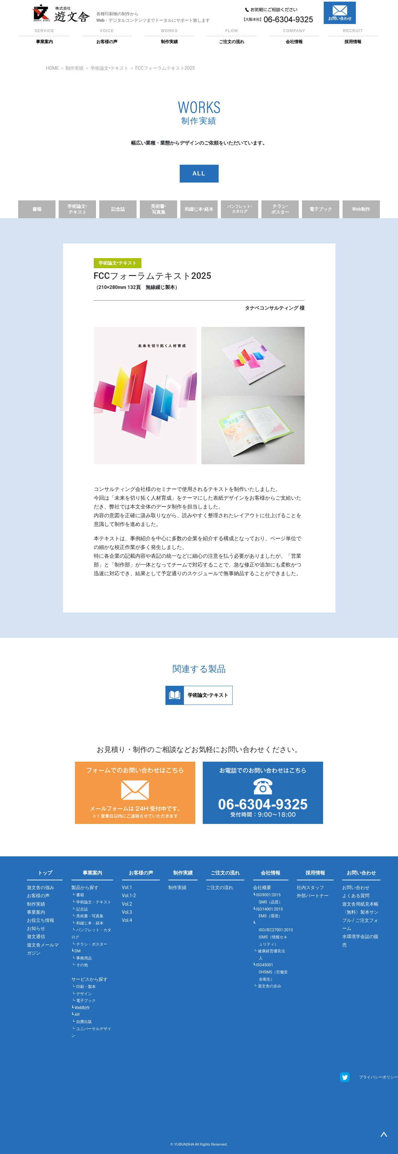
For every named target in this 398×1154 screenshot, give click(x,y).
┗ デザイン (81, 994)
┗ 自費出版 (81, 1021)
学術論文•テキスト (109, 68)
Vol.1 (127, 887)
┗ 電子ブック (83, 1000)
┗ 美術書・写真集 (87, 916)
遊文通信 (36, 936)
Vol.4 (127, 920)
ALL (198, 173)
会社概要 (262, 887)
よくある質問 (355, 895)
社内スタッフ (310, 887)
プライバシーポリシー (378, 1077)
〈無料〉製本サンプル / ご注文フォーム (360, 920)
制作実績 (75, 68)
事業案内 (36, 912)
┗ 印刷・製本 (83, 986)
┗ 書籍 (77, 895)
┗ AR (75, 1014)
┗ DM (75, 951)
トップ (45, 873)
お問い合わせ (361, 873)
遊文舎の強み (40, 887)
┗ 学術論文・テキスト (91, 902)
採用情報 (315, 873)
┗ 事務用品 (81, 958)
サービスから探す (89, 979)
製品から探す (85, 887)
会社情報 (270, 873)
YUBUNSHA (184, 1144)
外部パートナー (313, 895)
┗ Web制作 (80, 1007)
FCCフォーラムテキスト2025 (165, 68)
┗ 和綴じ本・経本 (87, 923)
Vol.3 (127, 912)
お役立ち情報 (40, 920)
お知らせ (36, 928)
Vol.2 (127, 904)
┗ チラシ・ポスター (89, 944)
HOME (52, 68)
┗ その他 (79, 965)
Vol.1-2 (129, 895)
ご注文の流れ (225, 873)
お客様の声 (38, 895)
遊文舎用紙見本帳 (360, 904)
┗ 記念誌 (79, 909)
